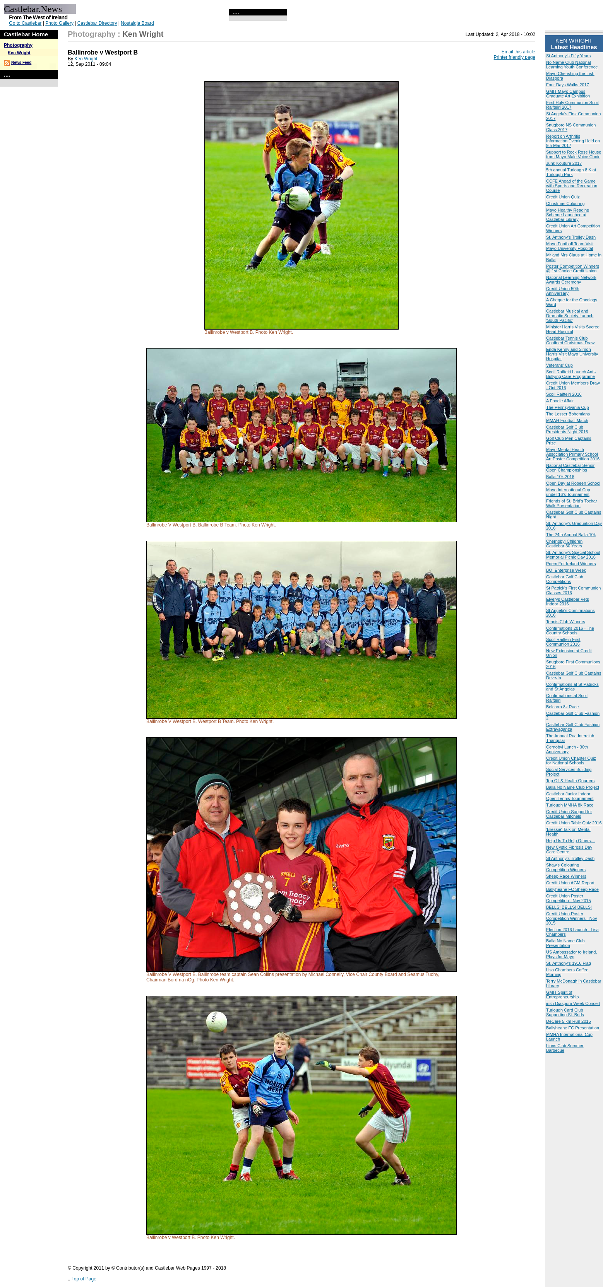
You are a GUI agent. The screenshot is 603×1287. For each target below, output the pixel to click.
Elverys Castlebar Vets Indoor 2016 (567, 601)
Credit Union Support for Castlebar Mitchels (569, 814)
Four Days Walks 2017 (567, 84)
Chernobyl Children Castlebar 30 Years (564, 543)
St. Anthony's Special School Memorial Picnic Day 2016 (573, 554)
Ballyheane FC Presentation (572, 1027)
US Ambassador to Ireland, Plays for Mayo (571, 954)
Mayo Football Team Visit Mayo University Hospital (569, 246)
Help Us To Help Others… (570, 840)
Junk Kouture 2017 (564, 163)
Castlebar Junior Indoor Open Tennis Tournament (570, 796)
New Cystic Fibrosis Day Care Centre (569, 849)
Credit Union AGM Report (570, 882)
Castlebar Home (26, 34)
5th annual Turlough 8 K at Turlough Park (571, 172)
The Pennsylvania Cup (567, 407)
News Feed (21, 62)
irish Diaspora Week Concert (573, 1003)
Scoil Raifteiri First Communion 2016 (563, 641)
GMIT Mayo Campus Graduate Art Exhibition (568, 93)
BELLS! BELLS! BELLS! (569, 907)
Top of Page (84, 1279)
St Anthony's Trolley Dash (570, 858)
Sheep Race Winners (566, 876)
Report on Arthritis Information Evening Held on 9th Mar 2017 (573, 141)
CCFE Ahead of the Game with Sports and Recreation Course (571, 186)
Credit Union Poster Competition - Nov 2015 (568, 898)
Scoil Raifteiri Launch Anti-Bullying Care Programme (571, 374)
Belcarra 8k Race (562, 706)
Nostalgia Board (137, 23)
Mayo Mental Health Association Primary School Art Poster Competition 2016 (573, 454)
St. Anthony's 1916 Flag (568, 963)
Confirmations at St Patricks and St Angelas (572, 686)
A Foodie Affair (560, 400)
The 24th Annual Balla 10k (571, 534)
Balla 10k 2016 (560, 476)
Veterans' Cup (559, 365)
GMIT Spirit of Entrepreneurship (562, 994)
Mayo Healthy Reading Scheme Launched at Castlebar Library (567, 215)
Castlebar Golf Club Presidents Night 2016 (567, 429)
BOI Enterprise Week (566, 570)
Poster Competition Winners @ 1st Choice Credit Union (572, 268)
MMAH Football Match (567, 420)
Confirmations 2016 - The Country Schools (570, 630)
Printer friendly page (514, 57)
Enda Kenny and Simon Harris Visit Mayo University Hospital (572, 354)
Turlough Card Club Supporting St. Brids (565, 1012)
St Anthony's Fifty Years (568, 55)
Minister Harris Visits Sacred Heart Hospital (573, 329)
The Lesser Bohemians (568, 414)
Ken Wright (19, 52)
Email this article (518, 52)
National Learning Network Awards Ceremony (571, 279)
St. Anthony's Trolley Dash (571, 237)
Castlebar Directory (97, 23)
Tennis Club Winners (565, 621)
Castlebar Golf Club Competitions (564, 579)
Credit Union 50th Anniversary (562, 291)
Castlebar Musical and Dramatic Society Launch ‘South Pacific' (569, 316)
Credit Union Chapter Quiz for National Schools (571, 760)
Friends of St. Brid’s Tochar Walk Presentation (571, 503)
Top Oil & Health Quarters (570, 780)
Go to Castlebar (25, 23)
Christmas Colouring (565, 203)
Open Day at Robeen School (573, 483)
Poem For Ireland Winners (571, 563)
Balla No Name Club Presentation (565, 943)
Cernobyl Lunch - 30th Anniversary (567, 749)
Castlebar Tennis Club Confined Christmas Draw (570, 340)
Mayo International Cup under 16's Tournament (568, 492)
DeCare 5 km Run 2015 (568, 1021)
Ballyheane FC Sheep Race (572, 889)
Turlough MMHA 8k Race (569, 805)
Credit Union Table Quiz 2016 (574, 822)
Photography (18, 45)
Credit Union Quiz (563, 197)
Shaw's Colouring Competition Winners (566, 867)
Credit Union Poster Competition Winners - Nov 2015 (571, 918)
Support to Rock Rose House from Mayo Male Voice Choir (573, 154)
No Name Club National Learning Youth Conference (572, 64)
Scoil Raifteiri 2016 (564, 394)
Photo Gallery (59, 23)
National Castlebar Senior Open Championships (570, 467)
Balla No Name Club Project (572, 787)
